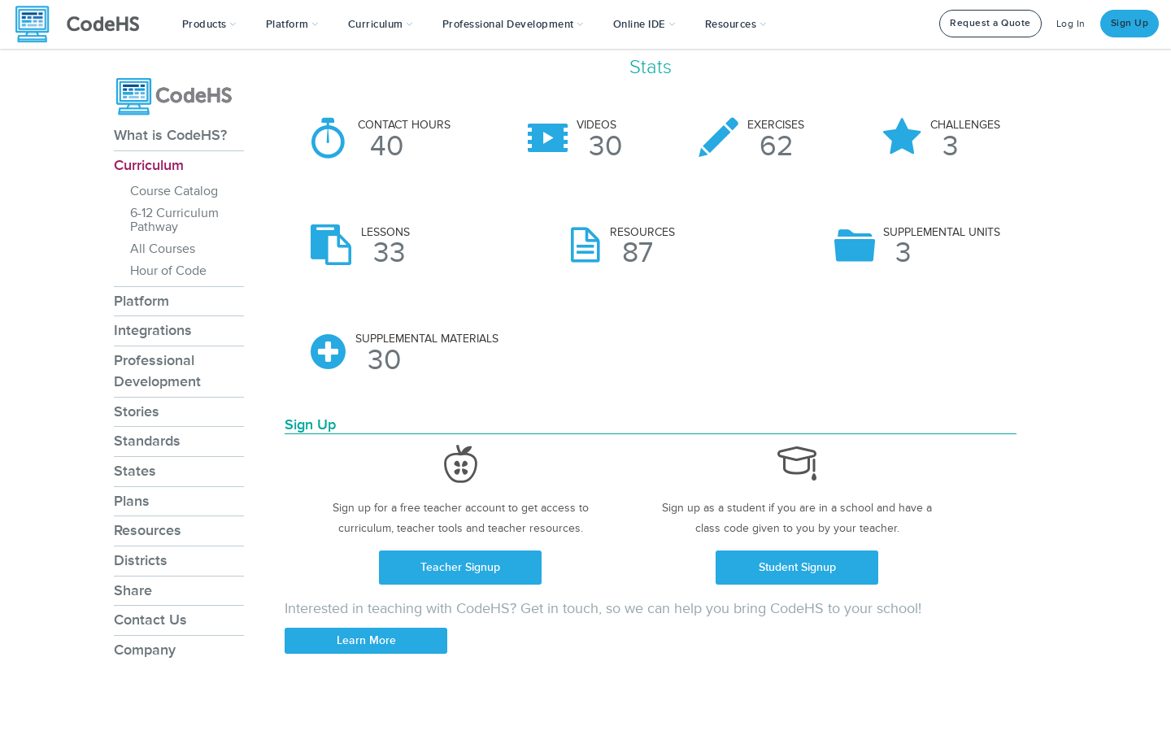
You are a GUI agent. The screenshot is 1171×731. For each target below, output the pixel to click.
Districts (141, 560)
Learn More (366, 640)
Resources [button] (736, 24)
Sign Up (1130, 23)
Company (145, 650)
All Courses (162, 249)
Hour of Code (168, 271)
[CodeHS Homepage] (84, 24)
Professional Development (157, 370)
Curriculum (149, 165)
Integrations (153, 330)
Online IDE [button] (644, 24)
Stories (136, 411)
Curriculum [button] (380, 24)
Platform (141, 301)
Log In (1071, 24)
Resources (147, 530)
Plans (132, 501)
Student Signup (797, 567)
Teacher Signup (460, 567)
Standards (147, 441)
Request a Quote (990, 23)
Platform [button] (292, 24)
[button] (209, 24)
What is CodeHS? (170, 135)
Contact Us (150, 620)
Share (133, 590)
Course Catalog (174, 191)
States (135, 471)
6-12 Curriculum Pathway (174, 220)
